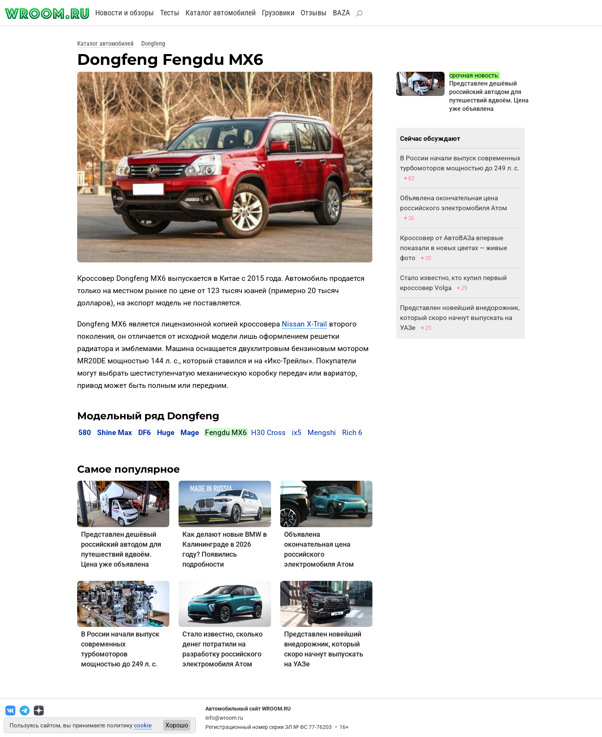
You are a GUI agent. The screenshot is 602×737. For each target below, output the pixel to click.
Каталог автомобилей (220, 12)
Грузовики (278, 12)
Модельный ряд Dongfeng (148, 416)
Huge (165, 432)
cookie (143, 725)
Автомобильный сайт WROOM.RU (248, 709)
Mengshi (322, 432)
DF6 (144, 432)
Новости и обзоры (124, 12)
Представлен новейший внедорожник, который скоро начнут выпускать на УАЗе (459, 317)
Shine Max (114, 432)
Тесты (169, 12)
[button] (87, 168)
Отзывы (314, 12)
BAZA (341, 12)
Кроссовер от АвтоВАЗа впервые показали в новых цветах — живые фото (453, 248)
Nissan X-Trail (304, 324)
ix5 (296, 432)
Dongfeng (153, 43)
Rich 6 (352, 432)
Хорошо (176, 725)
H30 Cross (268, 432)
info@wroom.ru (224, 718)
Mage (189, 432)
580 (84, 432)
